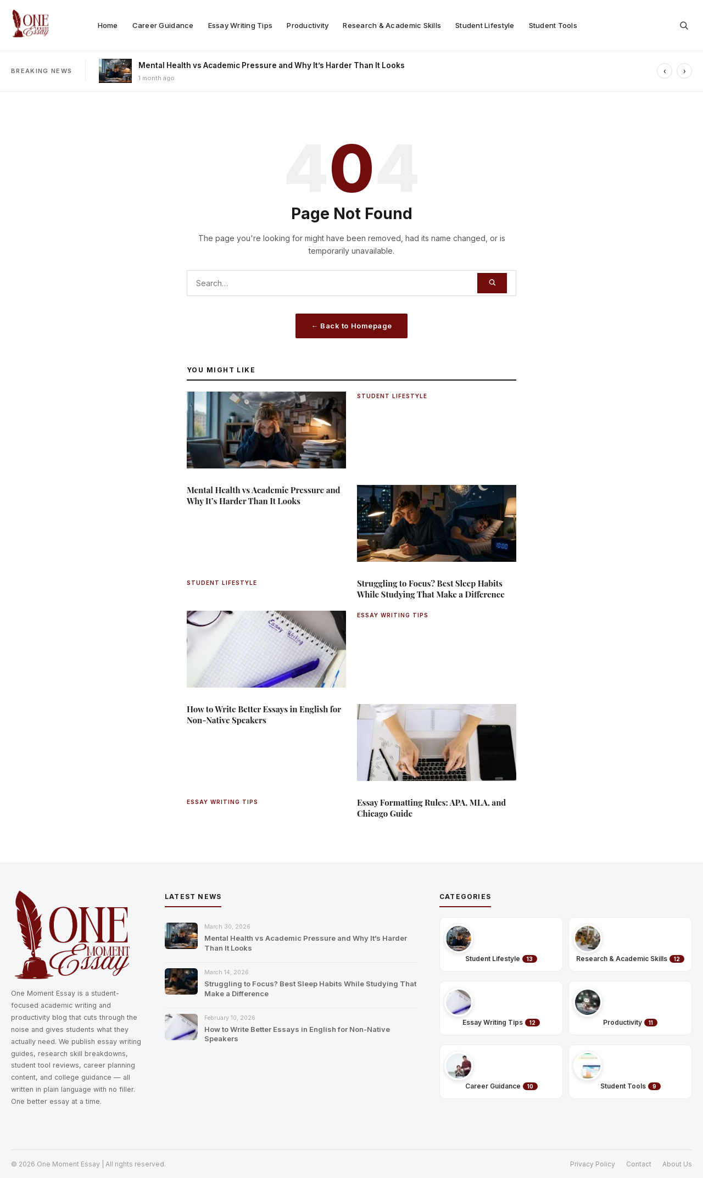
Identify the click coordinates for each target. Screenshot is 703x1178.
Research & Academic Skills (392, 25)
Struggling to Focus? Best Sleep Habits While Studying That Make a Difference (310, 988)
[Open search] (684, 25)
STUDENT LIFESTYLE (392, 396)
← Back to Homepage (351, 325)
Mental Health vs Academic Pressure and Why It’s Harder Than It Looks (271, 65)
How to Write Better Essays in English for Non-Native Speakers (297, 1034)
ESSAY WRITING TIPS (392, 615)
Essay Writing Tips (240, 25)
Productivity (307, 25)
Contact (638, 1164)
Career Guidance (163, 25)
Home (108, 25)
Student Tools (553, 25)
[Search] (492, 283)
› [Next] (684, 71)
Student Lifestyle (484, 25)
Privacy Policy (592, 1164)
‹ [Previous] (664, 71)
